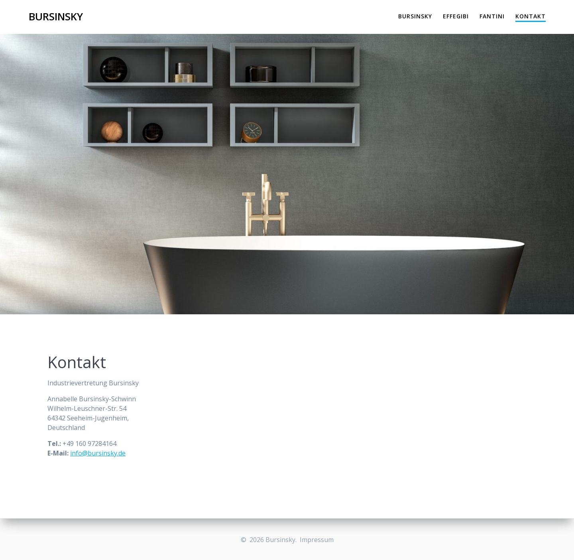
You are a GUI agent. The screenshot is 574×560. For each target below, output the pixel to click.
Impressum (317, 539)
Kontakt (530, 16)
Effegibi (456, 16)
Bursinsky (56, 17)
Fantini (492, 16)
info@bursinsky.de (98, 453)
